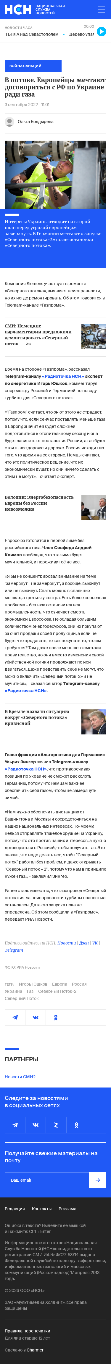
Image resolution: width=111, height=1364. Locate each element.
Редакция (15, 1208)
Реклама (67, 1208)
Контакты (42, 1208)
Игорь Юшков (33, 984)
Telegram (14, 950)
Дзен (84, 943)
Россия (79, 984)
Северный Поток (22, 998)
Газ (30, 991)
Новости (66, 943)
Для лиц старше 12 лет (27, 1338)
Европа (59, 984)
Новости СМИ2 (20, 1076)
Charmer (35, 1350)
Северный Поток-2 (57, 991)
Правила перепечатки (27, 1331)
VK (95, 943)
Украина (13, 991)
